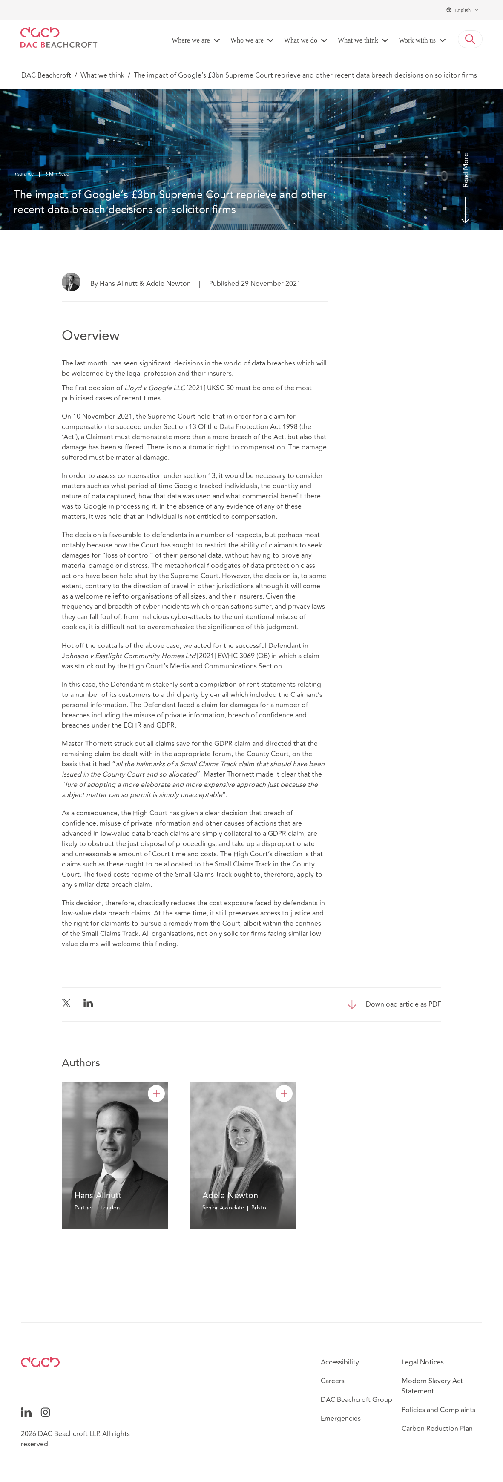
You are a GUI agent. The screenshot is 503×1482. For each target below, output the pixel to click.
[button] (470, 39)
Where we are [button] (191, 40)
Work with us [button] (417, 40)
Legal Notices (423, 1362)
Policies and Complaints (438, 1410)
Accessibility (340, 1362)
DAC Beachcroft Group (356, 1400)
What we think (102, 75)
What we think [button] (358, 40)
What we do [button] (300, 40)
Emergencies (341, 1418)
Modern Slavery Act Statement (432, 1386)
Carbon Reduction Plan (437, 1429)
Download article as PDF (403, 1004)
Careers (333, 1381)
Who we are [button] (247, 40)
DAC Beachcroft (46, 75)
